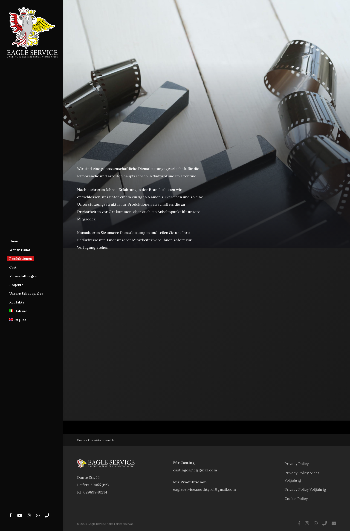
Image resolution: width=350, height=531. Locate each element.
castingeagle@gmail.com (195, 470)
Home (81, 440)
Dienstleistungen (135, 232)
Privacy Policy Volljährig (305, 489)
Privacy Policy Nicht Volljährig (301, 476)
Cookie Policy (296, 498)
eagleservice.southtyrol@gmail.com (204, 489)
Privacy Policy (296, 463)
